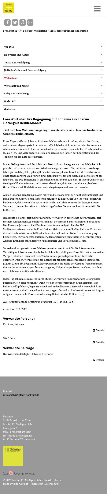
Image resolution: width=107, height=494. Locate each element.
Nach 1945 (9, 101)
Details (100, 330)
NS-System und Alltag (16, 54)
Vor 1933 (9, 46)
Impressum (37, 483)
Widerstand (41, 30)
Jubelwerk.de (20, 483)
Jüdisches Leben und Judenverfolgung (25, 70)
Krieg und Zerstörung (16, 93)
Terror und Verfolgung (17, 62)
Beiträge (27, 30)
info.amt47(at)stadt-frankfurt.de (21, 394)
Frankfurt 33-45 (12, 30)
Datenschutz (51, 483)
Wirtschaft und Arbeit (16, 85)
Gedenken (9, 109)
